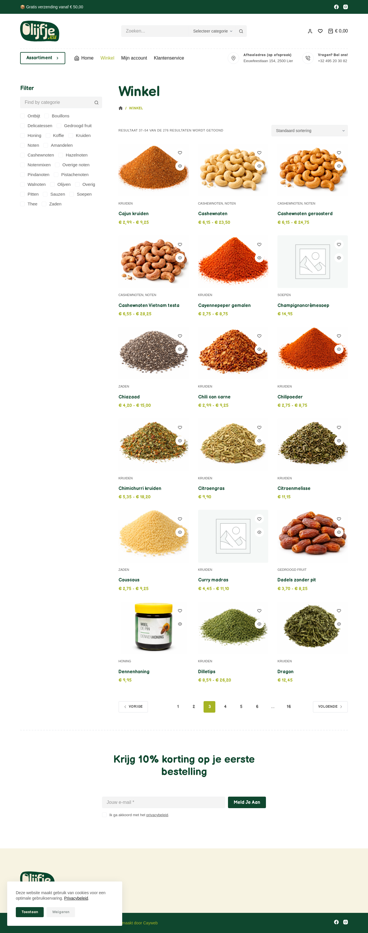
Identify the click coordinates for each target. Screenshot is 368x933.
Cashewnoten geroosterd (305, 214)
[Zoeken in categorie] (212, 31)
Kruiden (125, 203)
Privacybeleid (76, 898)
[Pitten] (29, 194)
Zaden (123, 386)
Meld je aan (247, 802)
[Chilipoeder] (312, 353)
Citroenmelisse (293, 488)
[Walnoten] (33, 184)
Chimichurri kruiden (139, 488)
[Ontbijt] (30, 115)
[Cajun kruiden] (153, 170)
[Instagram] (345, 7)
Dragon (285, 672)
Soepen (284, 295)
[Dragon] (312, 628)
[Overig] (85, 184)
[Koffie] (55, 135)
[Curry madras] (233, 536)
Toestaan (30, 912)
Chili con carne (214, 397)
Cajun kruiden (133, 214)
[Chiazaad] (153, 353)
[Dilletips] (233, 628)
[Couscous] (153, 536)
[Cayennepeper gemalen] (233, 261)
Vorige (133, 707)
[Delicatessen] (36, 125)
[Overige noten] (72, 164)
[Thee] (28, 204)
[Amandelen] (58, 145)
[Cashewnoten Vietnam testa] (153, 261)
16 (289, 706)
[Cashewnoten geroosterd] (312, 170)
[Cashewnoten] (233, 170)
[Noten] (29, 145)
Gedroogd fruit (291, 569)
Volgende (330, 707)
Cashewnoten (210, 203)
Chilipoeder (290, 397)
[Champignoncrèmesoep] (312, 261)
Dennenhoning (134, 672)
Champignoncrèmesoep (303, 305)
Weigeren (60, 912)
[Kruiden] (79, 135)
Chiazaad (129, 397)
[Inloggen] (310, 31)
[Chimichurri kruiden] (153, 444)
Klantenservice (169, 58)
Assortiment (42, 58)
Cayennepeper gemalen (224, 305)
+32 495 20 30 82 (332, 61)
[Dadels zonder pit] (312, 536)
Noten (230, 203)
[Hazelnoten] (73, 155)
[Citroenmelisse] (312, 444)
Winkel (107, 58)
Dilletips (206, 672)
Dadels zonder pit (296, 580)
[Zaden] (52, 204)
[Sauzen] (54, 194)
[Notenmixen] (35, 164)
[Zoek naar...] (155, 31)
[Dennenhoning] (153, 628)
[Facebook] (336, 7)
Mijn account (134, 58)
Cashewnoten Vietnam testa (148, 305)
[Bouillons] (56, 115)
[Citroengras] (233, 444)
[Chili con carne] (233, 353)
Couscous (128, 580)
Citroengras (211, 488)
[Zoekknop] (241, 31)
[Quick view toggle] (180, 166)
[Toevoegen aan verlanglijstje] (180, 152)
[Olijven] (60, 184)
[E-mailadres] (163, 802)
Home (84, 58)
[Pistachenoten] (71, 174)
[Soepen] (80, 194)
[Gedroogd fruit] (74, 125)
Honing (124, 661)
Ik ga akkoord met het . (139, 815)
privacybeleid (157, 815)
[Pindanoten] (34, 174)
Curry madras (213, 580)
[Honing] (30, 135)
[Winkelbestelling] (309, 130)
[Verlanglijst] (320, 31)
